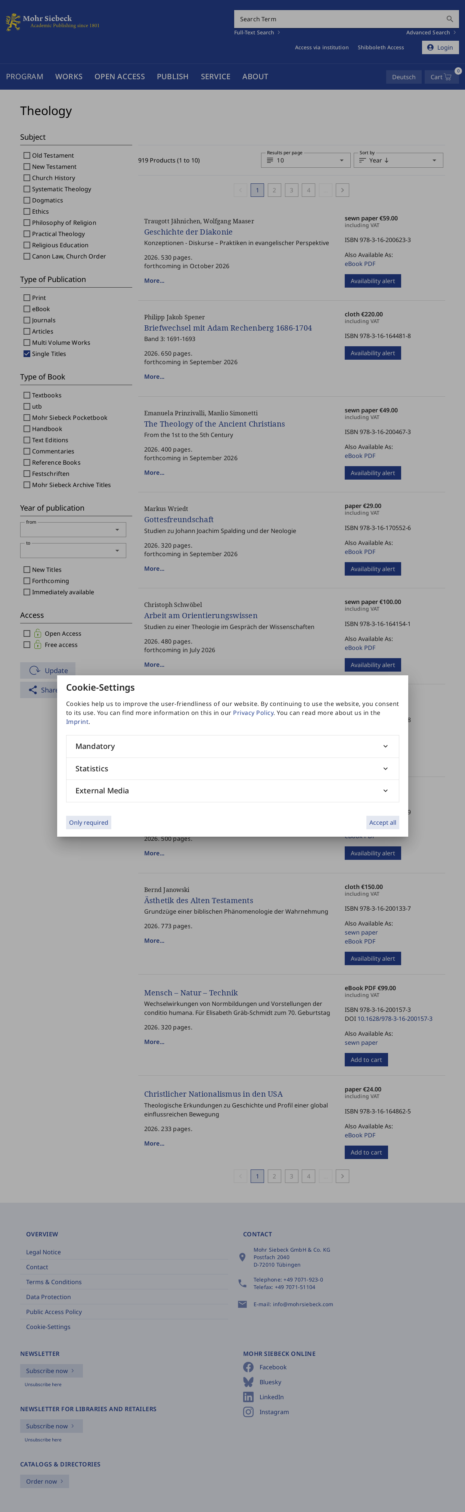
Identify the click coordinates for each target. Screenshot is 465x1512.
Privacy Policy (253, 713)
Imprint (77, 722)
